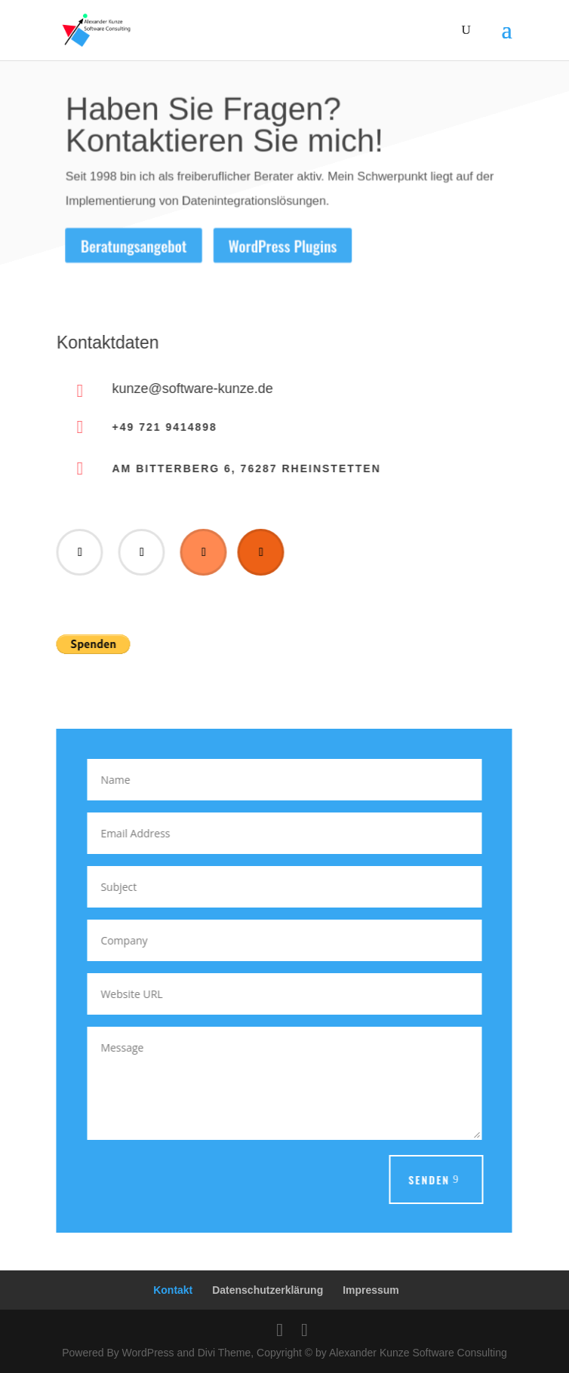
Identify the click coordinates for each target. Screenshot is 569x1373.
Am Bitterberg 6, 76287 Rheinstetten (244, 468)
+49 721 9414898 (162, 427)
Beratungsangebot (132, 246)
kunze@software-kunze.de (190, 388)
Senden (427, 1179)
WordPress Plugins (282, 246)
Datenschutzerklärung (267, 1290)
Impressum (371, 1290)
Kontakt (172, 1290)
